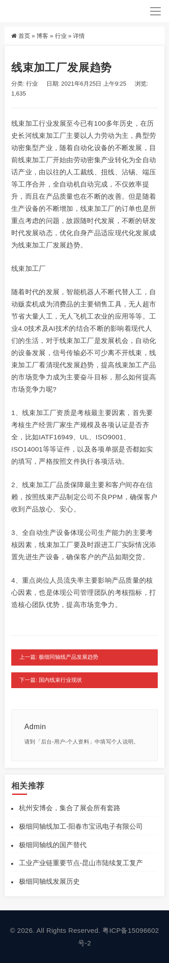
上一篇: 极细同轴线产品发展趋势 (58, 657)
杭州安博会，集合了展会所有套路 (69, 808)
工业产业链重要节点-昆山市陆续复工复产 (81, 863)
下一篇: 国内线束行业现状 (50, 680)
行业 (61, 35)
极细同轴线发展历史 (49, 881)
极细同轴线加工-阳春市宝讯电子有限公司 (81, 826)
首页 (24, 35)
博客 (42, 35)
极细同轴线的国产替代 (53, 845)
